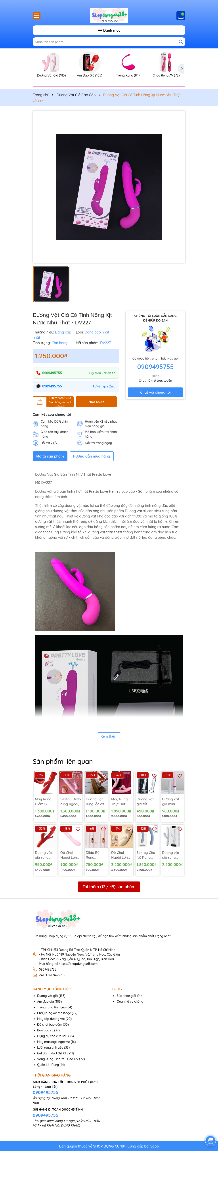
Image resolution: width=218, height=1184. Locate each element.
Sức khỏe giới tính (129, 1029)
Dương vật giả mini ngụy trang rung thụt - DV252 (171, 834)
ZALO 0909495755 (52, 1008)
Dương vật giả (47, 1029)
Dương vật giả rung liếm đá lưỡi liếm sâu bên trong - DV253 (45, 888)
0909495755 (52, 406)
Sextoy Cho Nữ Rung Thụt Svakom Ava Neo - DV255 (147, 888)
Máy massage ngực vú (53, 1075)
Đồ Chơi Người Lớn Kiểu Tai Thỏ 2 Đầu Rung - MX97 (70, 888)
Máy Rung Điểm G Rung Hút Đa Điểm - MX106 (43, 834)
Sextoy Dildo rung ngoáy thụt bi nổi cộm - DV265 (70, 834)
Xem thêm (109, 769)
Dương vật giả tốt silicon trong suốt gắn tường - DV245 (147, 834)
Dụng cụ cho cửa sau (52, 1069)
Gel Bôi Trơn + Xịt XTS (52, 1086)
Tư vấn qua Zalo (103, 419)
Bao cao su (45, 1063)
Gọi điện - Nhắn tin (102, 405)
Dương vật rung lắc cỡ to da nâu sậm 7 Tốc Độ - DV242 (95, 834)
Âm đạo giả (45, 1034)
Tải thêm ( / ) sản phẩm (108, 919)
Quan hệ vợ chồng (130, 1034)
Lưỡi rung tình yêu (50, 1080)
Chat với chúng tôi (155, 425)
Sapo (154, 1179)
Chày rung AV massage (54, 1046)
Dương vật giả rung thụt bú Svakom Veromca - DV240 (171, 888)
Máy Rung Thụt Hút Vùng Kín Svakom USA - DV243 (121, 834)
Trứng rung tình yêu (51, 1040)
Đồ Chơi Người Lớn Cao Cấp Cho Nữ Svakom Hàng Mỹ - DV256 (119, 888)
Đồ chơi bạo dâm (49, 1057)
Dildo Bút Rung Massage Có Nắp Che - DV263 (96, 888)
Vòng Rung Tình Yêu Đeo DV (57, 1092)
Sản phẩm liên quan (64, 794)
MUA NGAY (96, 434)
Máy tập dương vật (51, 1052)
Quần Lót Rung (48, 1098)
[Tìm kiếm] (181, 41)
